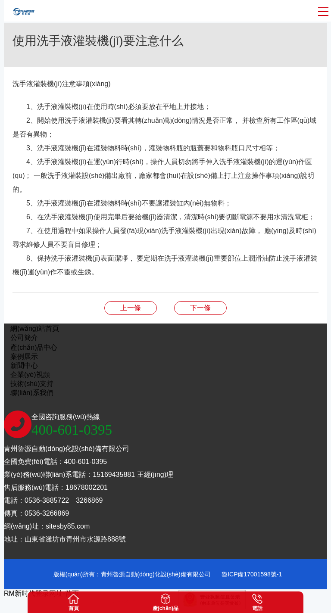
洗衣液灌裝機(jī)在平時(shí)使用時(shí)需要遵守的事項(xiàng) (200, 307)
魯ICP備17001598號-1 (252, 574)
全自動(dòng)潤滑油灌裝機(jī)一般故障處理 (130, 307)
